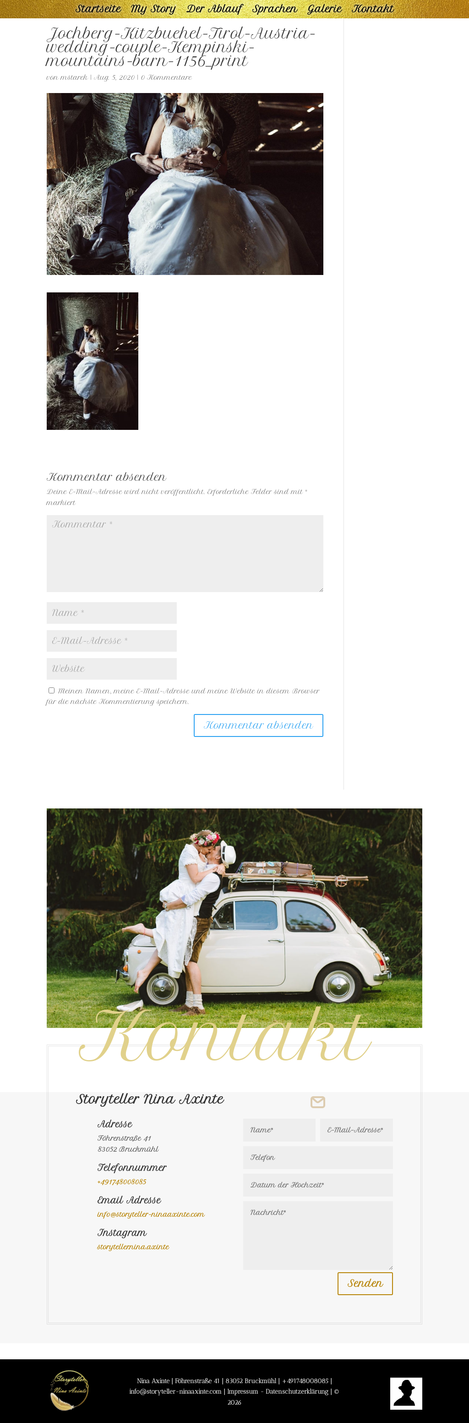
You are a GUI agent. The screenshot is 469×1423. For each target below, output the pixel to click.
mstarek (74, 77)
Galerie (324, 10)
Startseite (98, 10)
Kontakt (373, 10)
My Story (153, 10)
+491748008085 (305, 1381)
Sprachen (274, 10)
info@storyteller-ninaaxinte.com (151, 1214)
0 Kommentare (166, 77)
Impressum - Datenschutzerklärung (277, 1392)
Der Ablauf (214, 10)
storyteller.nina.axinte (133, 1247)
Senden (365, 1283)
